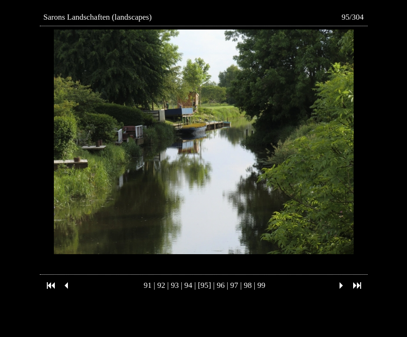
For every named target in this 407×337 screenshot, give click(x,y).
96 (221, 285)
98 (248, 285)
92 (161, 285)
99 (261, 285)
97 (234, 285)
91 (148, 285)
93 (175, 285)
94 (188, 285)
